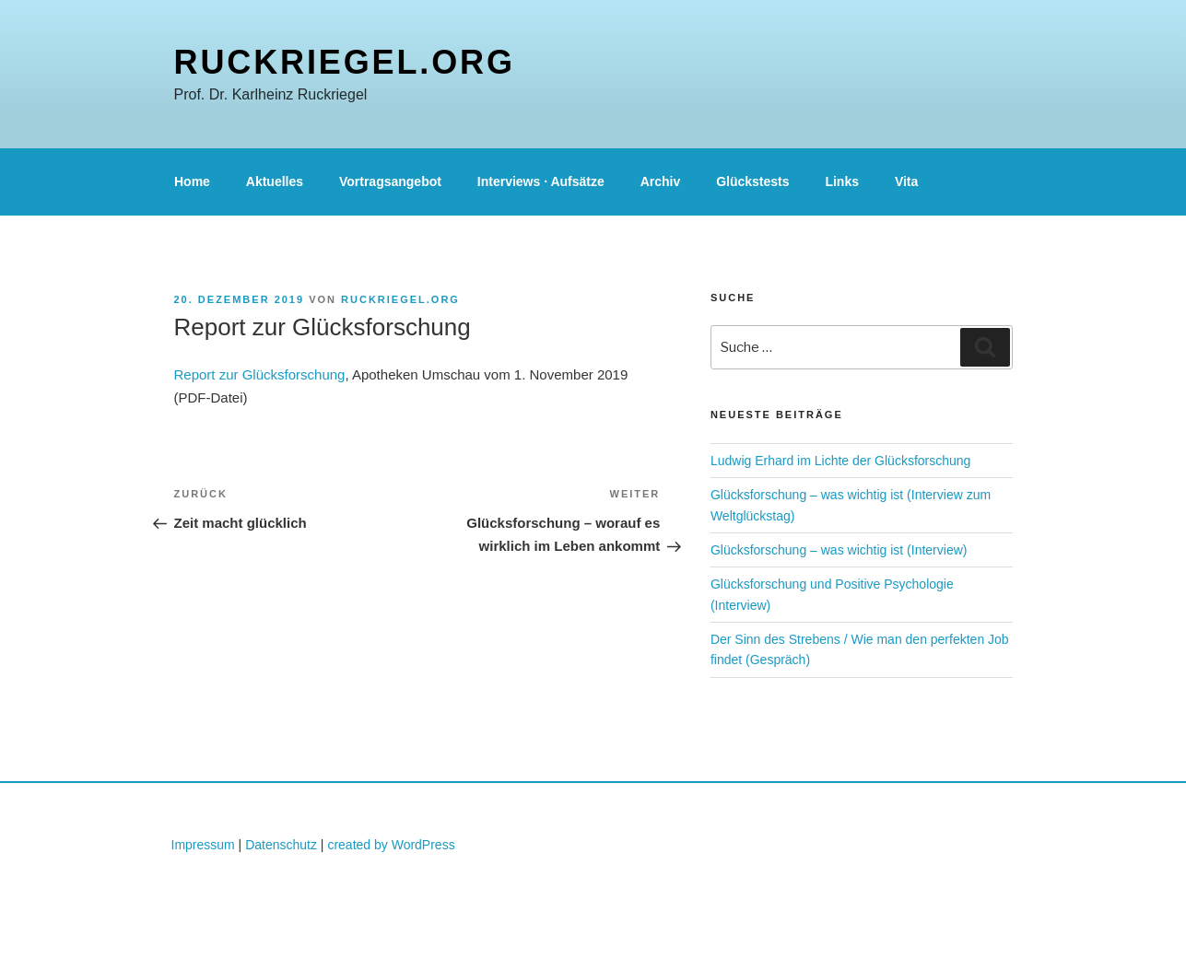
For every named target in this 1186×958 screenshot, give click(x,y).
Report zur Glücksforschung (260, 374)
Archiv (660, 181)
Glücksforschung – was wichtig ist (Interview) (839, 550)
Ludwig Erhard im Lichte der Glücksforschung (840, 460)
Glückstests (752, 181)
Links (842, 181)
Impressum (203, 844)
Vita (906, 181)
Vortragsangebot (390, 181)
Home (192, 181)
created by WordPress (390, 844)
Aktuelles (274, 181)
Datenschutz (281, 844)
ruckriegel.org (344, 62)
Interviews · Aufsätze (541, 181)
